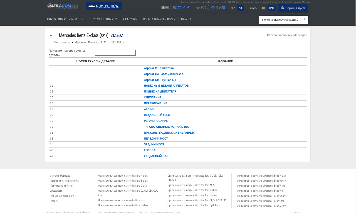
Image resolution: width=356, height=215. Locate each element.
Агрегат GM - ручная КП (160, 80)
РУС (240, 8)
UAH (271, 8)
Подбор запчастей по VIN (159, 19)
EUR (263, 8)
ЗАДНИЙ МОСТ (154, 144)
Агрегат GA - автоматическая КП (165, 74)
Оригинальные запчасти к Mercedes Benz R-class (192, 190)
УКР (233, 8)
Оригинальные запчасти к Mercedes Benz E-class (122, 200)
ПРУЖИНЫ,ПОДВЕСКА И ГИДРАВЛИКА (170, 132)
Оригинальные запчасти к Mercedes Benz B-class (123, 180)
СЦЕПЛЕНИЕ (152, 97)
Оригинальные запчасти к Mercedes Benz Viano (261, 185)
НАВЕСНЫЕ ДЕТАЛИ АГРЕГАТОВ (166, 85)
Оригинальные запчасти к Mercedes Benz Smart (261, 196)
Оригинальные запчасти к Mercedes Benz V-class (261, 175)
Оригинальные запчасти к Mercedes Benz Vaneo (261, 180)
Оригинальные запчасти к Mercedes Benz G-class (123, 205)
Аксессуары (130, 19)
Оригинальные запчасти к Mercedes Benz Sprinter (193, 205)
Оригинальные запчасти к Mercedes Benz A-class (123, 175)
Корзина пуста (296, 8)
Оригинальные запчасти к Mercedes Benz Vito (260, 190)
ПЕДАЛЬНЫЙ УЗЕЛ (157, 115)
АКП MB (149, 109)
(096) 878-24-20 (213, 7)
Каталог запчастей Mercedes (65, 19)
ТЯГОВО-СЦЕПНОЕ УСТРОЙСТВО (166, 126)
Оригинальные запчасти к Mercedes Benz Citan (260, 200)
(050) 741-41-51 (179, 7)
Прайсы (186, 19)
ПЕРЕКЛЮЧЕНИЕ (155, 103)
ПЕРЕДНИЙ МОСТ (156, 138)
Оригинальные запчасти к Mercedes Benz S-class (192, 195)
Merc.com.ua (61, 42)
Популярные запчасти (103, 19)
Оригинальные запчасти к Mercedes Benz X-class (261, 206)
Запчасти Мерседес (60, 175)
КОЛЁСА (149, 150)
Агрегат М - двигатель (159, 68)
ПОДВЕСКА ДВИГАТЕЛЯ (160, 91)
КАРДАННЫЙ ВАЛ (156, 156)
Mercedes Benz (107, 6)
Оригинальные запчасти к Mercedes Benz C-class (122, 185)
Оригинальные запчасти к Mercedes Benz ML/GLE (193, 185)
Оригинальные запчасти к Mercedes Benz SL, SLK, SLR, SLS (197, 200)
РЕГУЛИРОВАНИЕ (156, 120)
